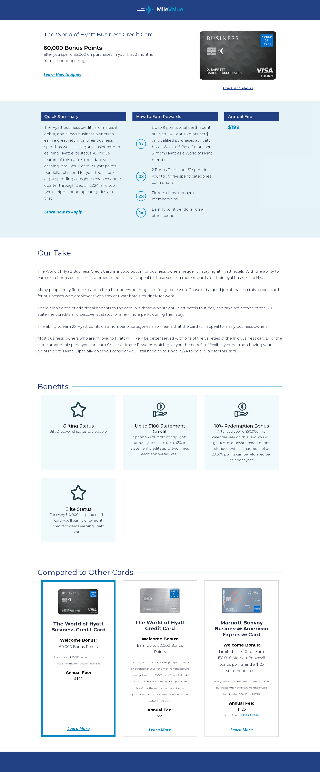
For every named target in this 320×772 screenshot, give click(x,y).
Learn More (78, 728)
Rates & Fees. (250, 714)
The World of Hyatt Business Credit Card (78, 627)
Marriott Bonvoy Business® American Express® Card (241, 629)
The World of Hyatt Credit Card (160, 625)
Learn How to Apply (62, 74)
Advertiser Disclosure (238, 88)
